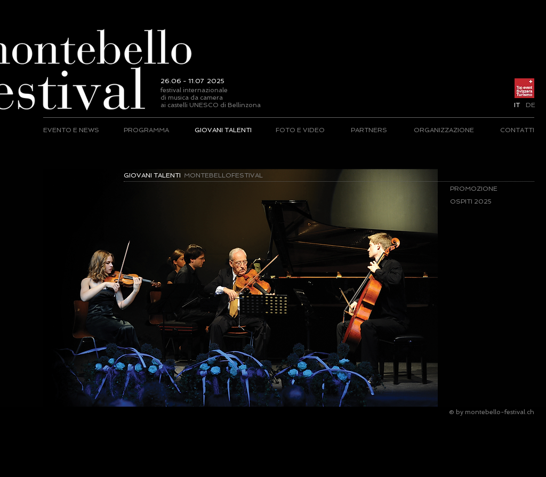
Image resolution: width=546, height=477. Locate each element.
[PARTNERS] (368, 130)
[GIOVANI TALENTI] (223, 130)
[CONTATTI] (517, 130)
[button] (517, 105)
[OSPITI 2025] (481, 201)
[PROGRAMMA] (146, 130)
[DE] (530, 105)
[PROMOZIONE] (481, 188)
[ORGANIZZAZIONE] (443, 130)
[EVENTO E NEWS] (71, 130)
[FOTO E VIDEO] (300, 130)
